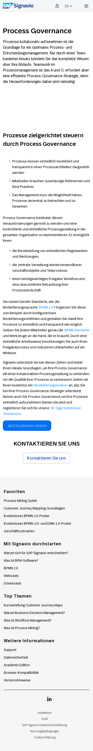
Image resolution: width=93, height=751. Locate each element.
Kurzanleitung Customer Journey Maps (33, 605)
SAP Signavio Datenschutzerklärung (44, 725)
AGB (45, 719)
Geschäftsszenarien (19, 531)
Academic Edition (17, 665)
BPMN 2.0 (46, 307)
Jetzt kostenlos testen (27, 425)
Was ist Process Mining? (22, 628)
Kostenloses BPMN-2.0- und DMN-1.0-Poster (37, 523)
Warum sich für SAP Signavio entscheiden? (36, 553)
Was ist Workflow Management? (27, 620)
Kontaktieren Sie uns (46, 458)
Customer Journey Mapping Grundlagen (34, 508)
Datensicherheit (16, 657)
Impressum (45, 712)
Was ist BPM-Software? (21, 560)
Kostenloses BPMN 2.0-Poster (27, 516)
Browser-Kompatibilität (21, 673)
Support (10, 650)
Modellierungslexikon (50, 385)
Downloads (12, 583)
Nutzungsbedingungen (44, 731)
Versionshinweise (17, 680)
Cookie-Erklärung (45, 737)
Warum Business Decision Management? (34, 613)
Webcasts (11, 576)
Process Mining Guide (20, 501)
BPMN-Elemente (77, 330)
